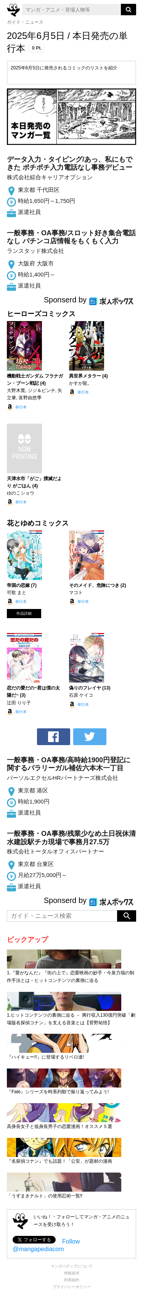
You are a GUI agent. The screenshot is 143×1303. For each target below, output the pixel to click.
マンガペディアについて (72, 1266)
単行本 (21, 407)
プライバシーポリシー (72, 1287)
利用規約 (71, 1280)
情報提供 (71, 1273)
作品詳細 (24, 613)
